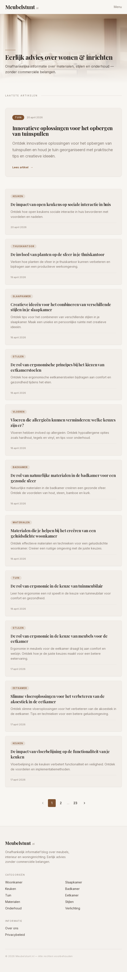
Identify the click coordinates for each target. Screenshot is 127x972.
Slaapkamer (73, 882)
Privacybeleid (15, 934)
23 (75, 803)
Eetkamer (72, 895)
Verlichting (72, 908)
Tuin (8, 895)
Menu (118, 7)
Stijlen (69, 902)
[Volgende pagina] (84, 803)
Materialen (12, 902)
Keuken (10, 889)
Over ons (11, 928)
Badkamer (72, 889)
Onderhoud (13, 908)
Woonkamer (13, 882)
